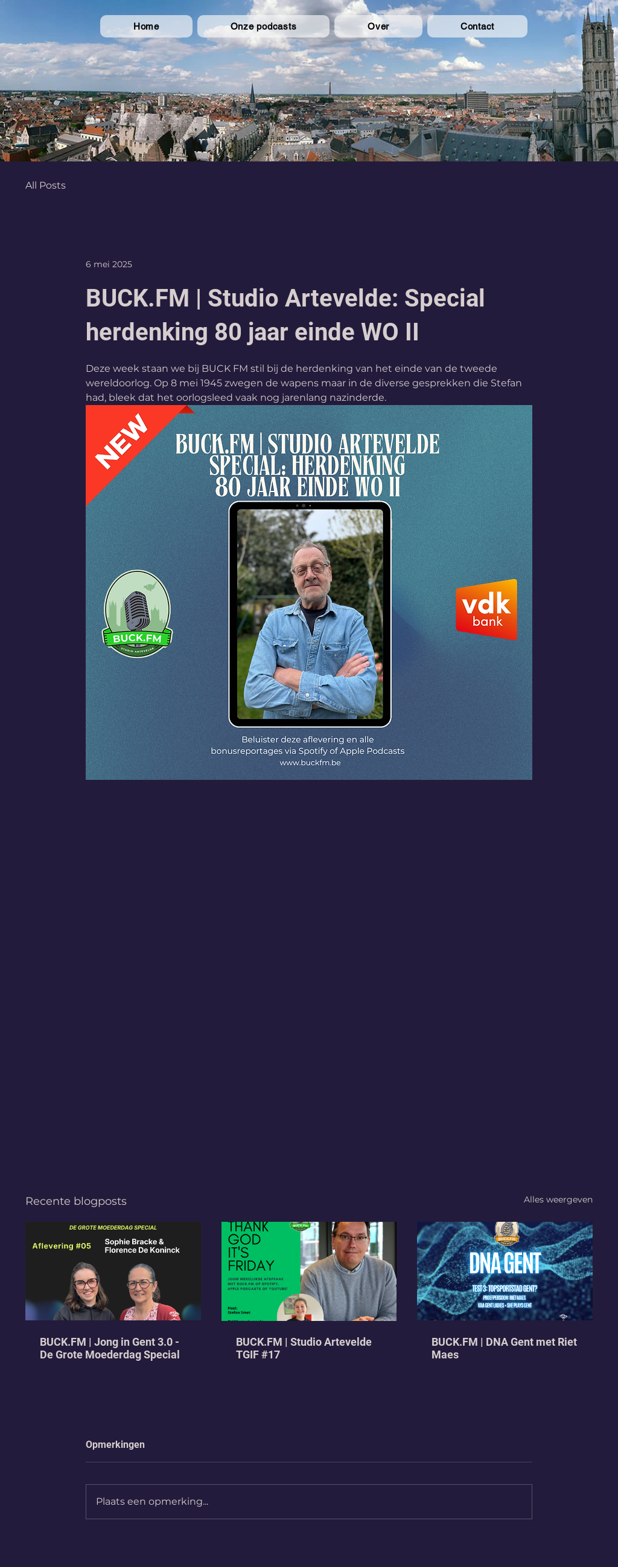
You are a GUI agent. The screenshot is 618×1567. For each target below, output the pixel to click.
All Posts (45, 185)
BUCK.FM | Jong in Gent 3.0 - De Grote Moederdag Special (110, 1348)
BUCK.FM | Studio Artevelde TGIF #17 (304, 1348)
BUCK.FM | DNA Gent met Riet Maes (504, 1348)
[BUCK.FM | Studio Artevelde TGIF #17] (309, 1271)
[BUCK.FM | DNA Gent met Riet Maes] (505, 1271)
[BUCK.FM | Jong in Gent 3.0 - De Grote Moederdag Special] (113, 1271)
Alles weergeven (558, 1199)
